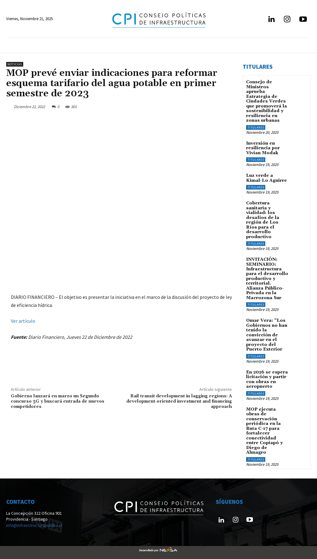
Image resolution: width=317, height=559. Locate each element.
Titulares (255, 127)
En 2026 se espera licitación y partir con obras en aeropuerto (267, 378)
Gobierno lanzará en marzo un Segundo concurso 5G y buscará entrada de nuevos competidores (57, 401)
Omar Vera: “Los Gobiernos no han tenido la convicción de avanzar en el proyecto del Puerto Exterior (266, 334)
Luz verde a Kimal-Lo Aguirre (266, 178)
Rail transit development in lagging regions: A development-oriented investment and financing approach (179, 401)
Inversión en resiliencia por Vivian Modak (263, 147)
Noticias (14, 64)
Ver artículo (23, 321)
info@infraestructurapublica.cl (34, 523)
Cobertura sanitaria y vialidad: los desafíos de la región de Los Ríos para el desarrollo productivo (262, 219)
